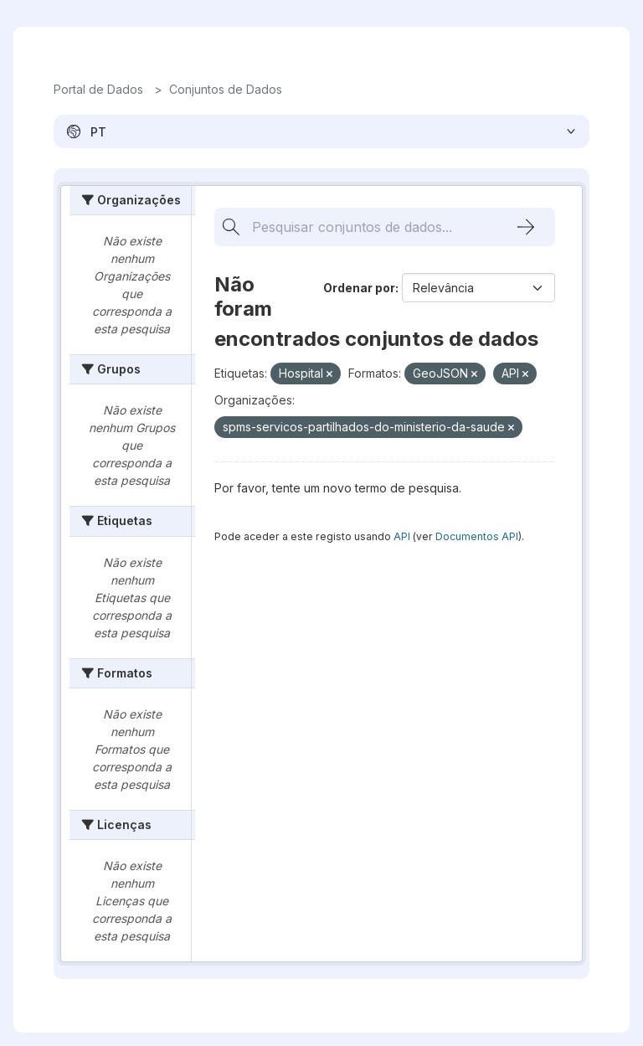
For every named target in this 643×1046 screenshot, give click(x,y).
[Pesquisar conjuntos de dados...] (361, 227)
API (402, 536)
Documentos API (476, 536)
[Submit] (526, 227)
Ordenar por (359, 288)
